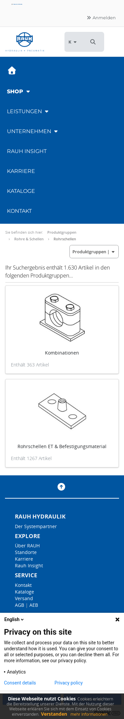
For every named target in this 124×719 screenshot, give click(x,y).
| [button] (94, 252)
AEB (33, 605)
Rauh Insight (29, 565)
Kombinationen (62, 353)
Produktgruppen (61, 232)
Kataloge (21, 191)
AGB (19, 605)
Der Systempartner (36, 526)
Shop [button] (19, 91)
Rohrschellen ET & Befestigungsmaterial (62, 446)
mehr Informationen (88, 714)
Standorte (26, 552)
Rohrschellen (65, 238)
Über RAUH (27, 545)
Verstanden (54, 714)
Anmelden (101, 17)
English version (17, 4)
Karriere (21, 171)
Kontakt (19, 211)
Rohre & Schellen (29, 238)
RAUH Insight (27, 151)
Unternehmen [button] (33, 131)
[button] (93, 42)
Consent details (20, 682)
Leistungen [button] (28, 111)
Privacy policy (69, 682)
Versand (24, 598)
